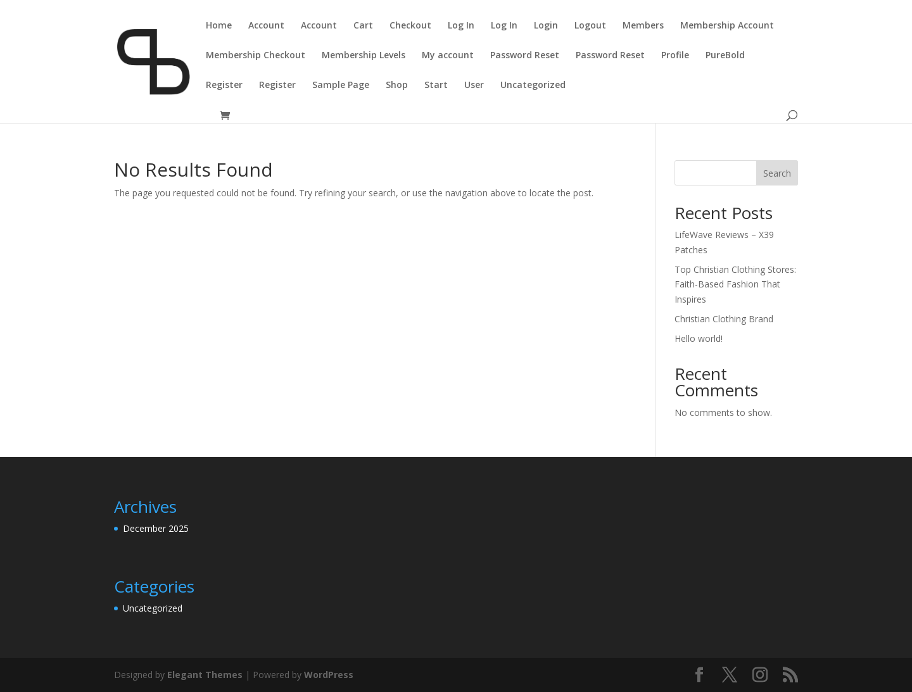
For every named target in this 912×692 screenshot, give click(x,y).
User (474, 85)
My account (448, 56)
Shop (397, 85)
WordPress (328, 675)
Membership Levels (363, 56)
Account (266, 26)
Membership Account (727, 26)
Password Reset (524, 56)
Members (643, 26)
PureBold (725, 56)
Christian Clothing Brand (723, 319)
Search (777, 173)
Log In (461, 26)
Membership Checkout (255, 56)
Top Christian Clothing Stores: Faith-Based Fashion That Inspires (735, 284)
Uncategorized (533, 85)
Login (546, 26)
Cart (363, 26)
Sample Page (340, 85)
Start (436, 85)
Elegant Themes (205, 675)
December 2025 (156, 528)
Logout (590, 26)
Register (224, 85)
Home (219, 26)
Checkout (410, 26)
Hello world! (698, 338)
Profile (675, 56)
